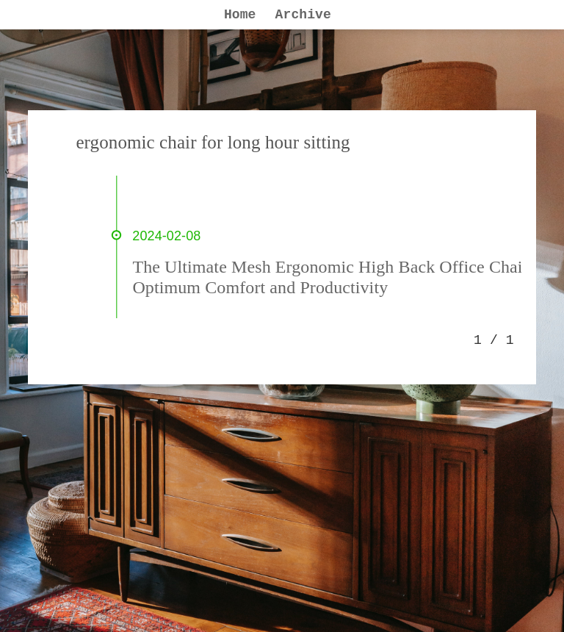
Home (240, 14)
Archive (303, 14)
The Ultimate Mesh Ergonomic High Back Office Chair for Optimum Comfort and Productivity (343, 277)
